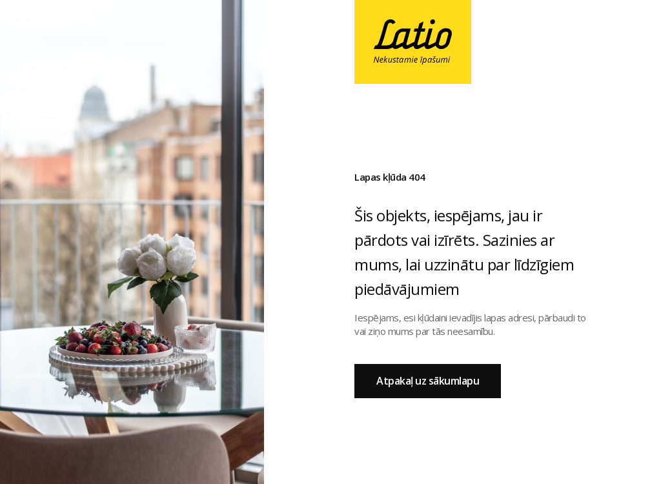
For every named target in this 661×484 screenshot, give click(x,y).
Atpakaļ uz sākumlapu (427, 381)
